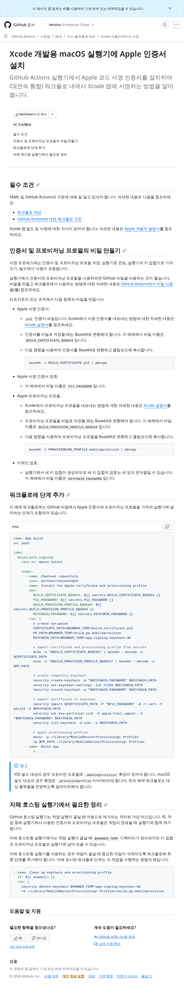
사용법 (45, 36)
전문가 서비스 (127, 976)
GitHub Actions (23, 36)
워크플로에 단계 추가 (40, 495)
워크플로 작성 (29, 212)
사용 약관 (51, 976)
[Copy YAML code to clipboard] (167, 527)
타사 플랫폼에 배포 (81, 36)
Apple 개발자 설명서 (142, 228)
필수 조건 (25, 185)
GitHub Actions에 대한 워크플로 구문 (49, 219)
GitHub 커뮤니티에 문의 (114, 936)
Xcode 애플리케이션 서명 (120, 36)
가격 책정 (106, 976)
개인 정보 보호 (73, 976)
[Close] (170, 8)
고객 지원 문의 (107, 943)
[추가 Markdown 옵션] (52, 114)
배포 (58, 36)
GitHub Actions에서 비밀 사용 (147, 284)
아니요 (39, 938)
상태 (91, 976)
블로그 (147, 976)
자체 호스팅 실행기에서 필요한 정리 (59, 804)
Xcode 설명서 (36, 324)
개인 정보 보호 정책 (22, 947)
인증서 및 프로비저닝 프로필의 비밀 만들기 (68, 250)
